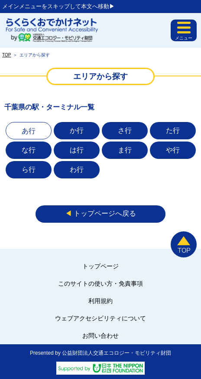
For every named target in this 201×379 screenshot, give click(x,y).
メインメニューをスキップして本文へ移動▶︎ (58, 6)
